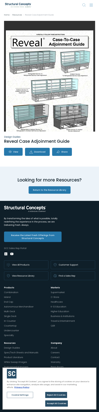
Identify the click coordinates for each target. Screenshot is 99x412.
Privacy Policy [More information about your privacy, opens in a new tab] (21, 387)
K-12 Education (58, 306)
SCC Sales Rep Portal (15, 248)
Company (56, 343)
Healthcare (57, 301)
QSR (53, 325)
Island (7, 297)
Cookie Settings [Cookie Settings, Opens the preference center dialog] (20, 395)
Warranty (55, 362)
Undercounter (11, 330)
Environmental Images (16, 366)
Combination (11, 292)
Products (9, 287)
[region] (49, 388)
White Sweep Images (15, 362)
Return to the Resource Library (49, 189)
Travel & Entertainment (63, 320)
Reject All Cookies (56, 395)
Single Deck (10, 316)
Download (37, 152)
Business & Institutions (62, 316)
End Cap (8, 301)
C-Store (55, 297)
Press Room (57, 366)
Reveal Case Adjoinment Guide (39, 15)
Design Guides (12, 347)
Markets (55, 287)
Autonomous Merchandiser (19, 306)
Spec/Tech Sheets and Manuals (21, 352)
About (54, 347)
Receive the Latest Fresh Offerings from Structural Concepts (32, 237)
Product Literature (13, 357)
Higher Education (60, 311)
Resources (17, 15)
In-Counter (10, 320)
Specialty (9, 335)
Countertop (10, 325)
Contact (55, 357)
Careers (55, 352)
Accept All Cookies (56, 403)
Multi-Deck (9, 311)
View (13, 151)
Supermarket (58, 292)
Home (6, 15)
